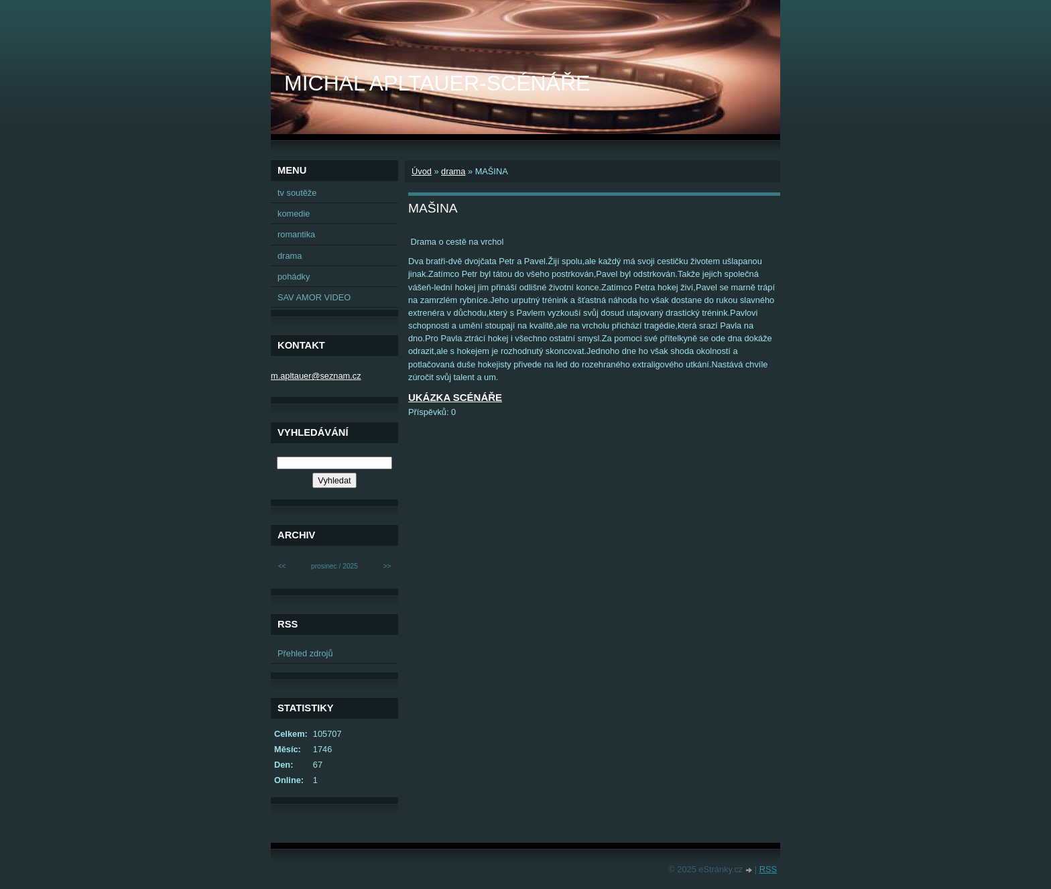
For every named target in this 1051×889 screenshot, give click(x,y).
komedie (293, 214)
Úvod (422, 171)
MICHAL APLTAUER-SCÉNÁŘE (437, 83)
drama (453, 171)
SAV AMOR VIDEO (314, 297)
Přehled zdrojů (305, 653)
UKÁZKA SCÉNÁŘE (455, 397)
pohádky (293, 277)
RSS (768, 869)
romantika (296, 234)
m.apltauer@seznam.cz (316, 376)
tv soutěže (296, 193)
